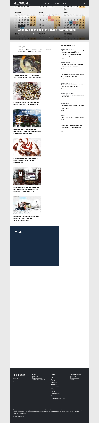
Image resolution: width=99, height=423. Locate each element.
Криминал (31, 51)
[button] (48, 37)
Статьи (47, 3)
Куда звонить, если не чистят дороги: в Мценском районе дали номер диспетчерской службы (26, 218)
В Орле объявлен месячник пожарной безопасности (72, 95)
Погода (56, 3)
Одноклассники (74, 378)
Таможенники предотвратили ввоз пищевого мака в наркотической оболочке (71, 127)
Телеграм (72, 379)
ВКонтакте (73, 376)
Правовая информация (38, 379)
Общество (20, 49)
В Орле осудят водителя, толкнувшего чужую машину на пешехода (72, 65)
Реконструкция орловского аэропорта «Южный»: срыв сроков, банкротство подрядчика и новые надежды (26, 189)
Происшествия (34, 49)
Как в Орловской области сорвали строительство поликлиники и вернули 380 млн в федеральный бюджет (27, 131)
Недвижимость (22, 51)
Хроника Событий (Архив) (58, 398)
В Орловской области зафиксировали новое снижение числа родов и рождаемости (25, 160)
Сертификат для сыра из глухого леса (72, 117)
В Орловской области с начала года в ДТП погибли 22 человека (72, 75)
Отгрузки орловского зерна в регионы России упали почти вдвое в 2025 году (26, 103)
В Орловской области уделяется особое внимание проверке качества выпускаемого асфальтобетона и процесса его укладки (73, 53)
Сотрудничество (37, 378)
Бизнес (42, 49)
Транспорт (38, 51)
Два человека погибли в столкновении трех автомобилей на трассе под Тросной (27, 76)
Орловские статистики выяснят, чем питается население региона (72, 85)
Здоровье (48, 49)
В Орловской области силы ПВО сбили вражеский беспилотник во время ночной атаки (72, 107)
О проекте (65, 3)
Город (27, 49)
